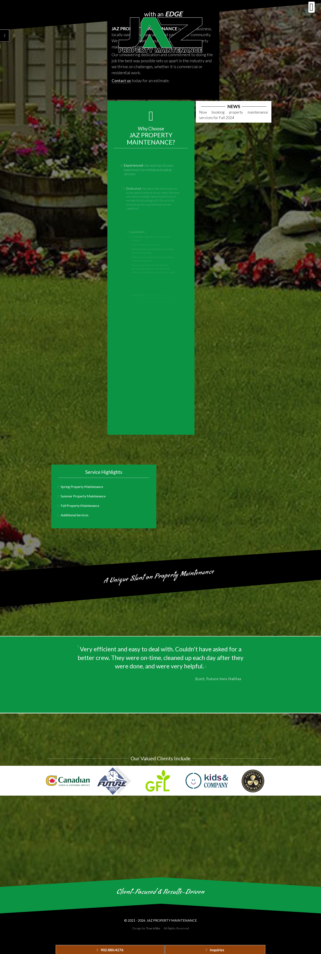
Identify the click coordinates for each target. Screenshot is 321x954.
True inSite (153, 928)
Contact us (122, 82)
